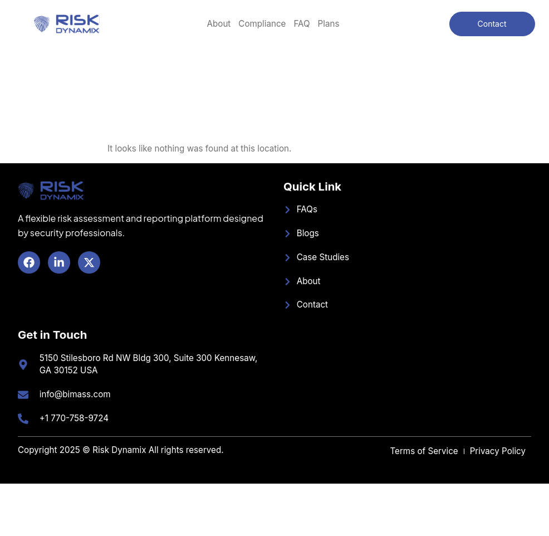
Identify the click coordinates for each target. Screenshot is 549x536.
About (219, 23)
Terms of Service (424, 451)
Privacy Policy (498, 451)
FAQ (301, 23)
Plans (329, 23)
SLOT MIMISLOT (3, 496)
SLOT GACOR (2, 534)
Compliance (262, 23)
